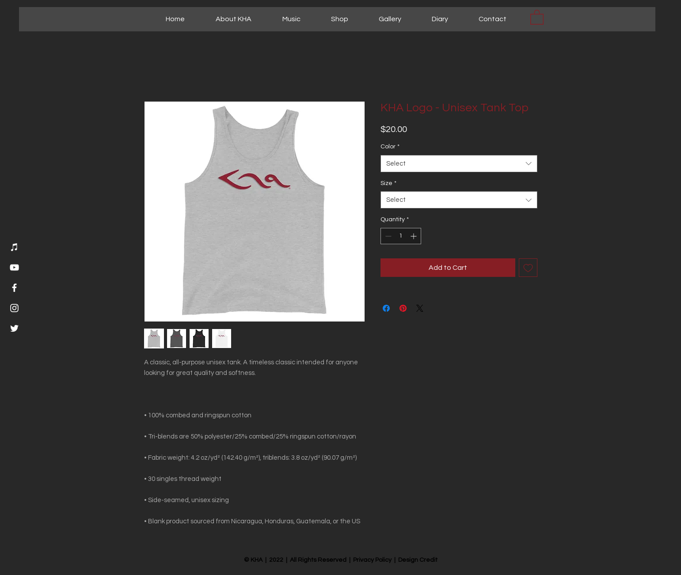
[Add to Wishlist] (528, 267)
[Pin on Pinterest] (403, 308)
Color (389, 147)
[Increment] (414, 236)
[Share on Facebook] (386, 308)
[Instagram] (14, 308)
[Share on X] (420, 308)
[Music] (14, 247)
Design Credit (418, 560)
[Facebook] (14, 287)
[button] (537, 17)
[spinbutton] (401, 236)
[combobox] (458, 163)
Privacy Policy (372, 560)
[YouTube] (14, 267)
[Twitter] (14, 328)
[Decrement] (387, 236)
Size (388, 183)
